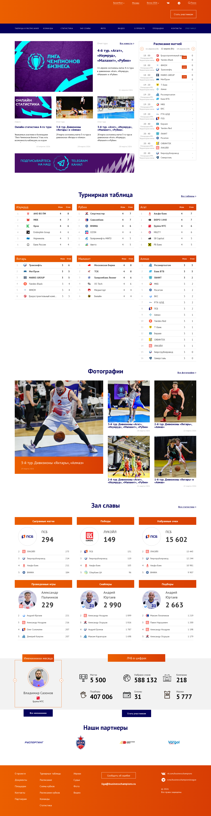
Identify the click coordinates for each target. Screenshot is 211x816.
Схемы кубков (47, 786)
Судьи (77, 779)
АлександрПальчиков (49, 594)
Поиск (193, 3)
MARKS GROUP (37, 277)
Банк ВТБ (159, 271)
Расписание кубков (50, 792)
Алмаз (157, 314)
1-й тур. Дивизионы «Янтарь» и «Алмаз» (174, 481)
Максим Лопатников (159, 615)
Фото (103, 28)
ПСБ (156, 308)
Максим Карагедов (97, 636)
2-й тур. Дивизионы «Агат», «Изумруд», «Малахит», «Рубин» (128, 481)
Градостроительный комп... (43, 296)
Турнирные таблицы (50, 773)
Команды (48, 28)
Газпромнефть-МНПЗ (100, 238)
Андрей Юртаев (34, 615)
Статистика (67, 28)
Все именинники (38, 713)
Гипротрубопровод (163, 352)
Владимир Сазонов (38, 693)
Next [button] (193, 49)
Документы (21, 779)
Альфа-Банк (160, 213)
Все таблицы (188, 196)
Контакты (176, 28)
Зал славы (85, 28)
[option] (167, 48)
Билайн (98, 296)
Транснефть (35, 265)
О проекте (139, 28)
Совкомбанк (96, 219)
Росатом (158, 290)
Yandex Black (36, 283)
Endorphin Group (42, 232)
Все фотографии (186, 372)
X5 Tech (98, 283)
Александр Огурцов (97, 622)
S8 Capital (159, 238)
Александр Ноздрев (36, 622)
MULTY (157, 232)
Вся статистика (187, 506)
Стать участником (183, 14)
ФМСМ (32, 290)
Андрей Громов (95, 629)
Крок (36, 226)
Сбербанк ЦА (95, 572)
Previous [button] (142, 49)
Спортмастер (97, 213)
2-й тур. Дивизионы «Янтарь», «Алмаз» (173, 426)
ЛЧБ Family (190, 28)
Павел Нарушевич (159, 622)
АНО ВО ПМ (40, 213)
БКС (156, 296)
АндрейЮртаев (109, 594)
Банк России (40, 244)
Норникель (39, 238)
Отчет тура (102, 43)
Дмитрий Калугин (35, 636)
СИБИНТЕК (159, 339)
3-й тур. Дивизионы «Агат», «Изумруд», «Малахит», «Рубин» (128, 426)
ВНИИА (94, 226)
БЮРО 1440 (160, 219)
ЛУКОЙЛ (158, 345)
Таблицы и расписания (27, 28)
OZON (93, 232)
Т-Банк (158, 327)
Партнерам (21, 798)
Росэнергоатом (162, 265)
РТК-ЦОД (159, 302)
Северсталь (160, 358)
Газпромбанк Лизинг (105, 277)
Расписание (46, 779)
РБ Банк (158, 244)
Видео (121, 28)
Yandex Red (160, 321)
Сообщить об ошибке (118, 775)
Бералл (157, 333)
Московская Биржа (104, 265)
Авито (93, 244)
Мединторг (100, 290)
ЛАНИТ (158, 277)
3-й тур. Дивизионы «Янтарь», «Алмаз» (52, 462)
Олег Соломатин (34, 629)
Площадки (158, 28)
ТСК (96, 271)
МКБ (156, 283)
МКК (36, 219)
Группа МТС (160, 226)
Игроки (77, 773)
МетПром (34, 271)
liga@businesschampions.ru (118, 784)
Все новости (127, 43)
